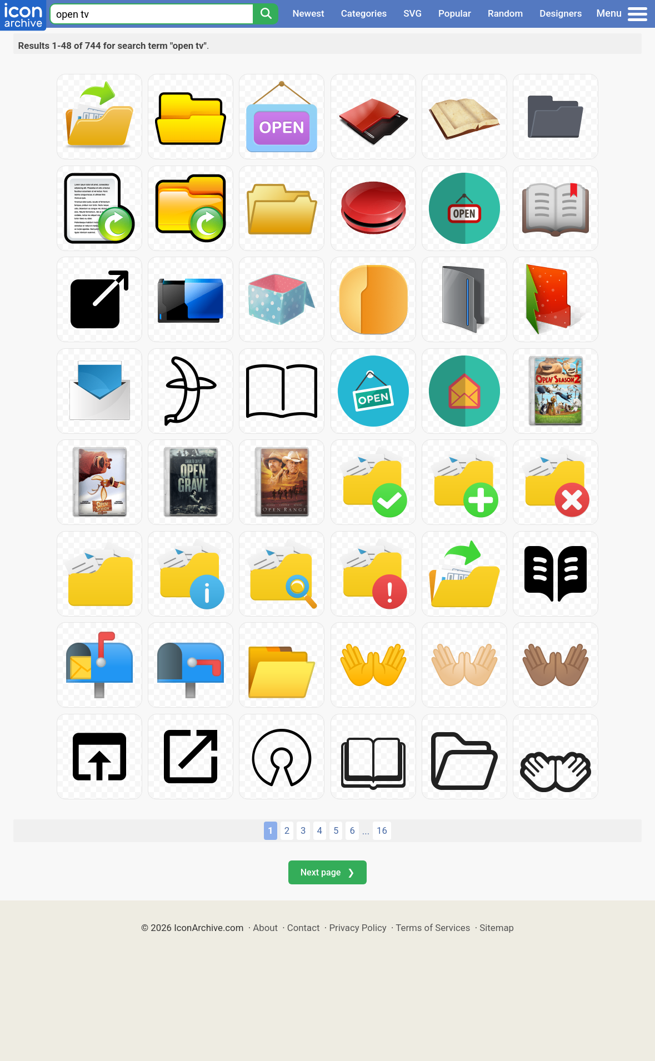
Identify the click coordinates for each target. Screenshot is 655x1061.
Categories (364, 13)
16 (382, 830)
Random (505, 13)
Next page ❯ (327, 872)
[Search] (265, 13)
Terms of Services (433, 927)
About (265, 927)
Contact (303, 927)
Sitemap (496, 927)
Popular (454, 13)
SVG (412, 13)
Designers (560, 13)
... (365, 831)
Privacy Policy (357, 927)
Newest (308, 13)
